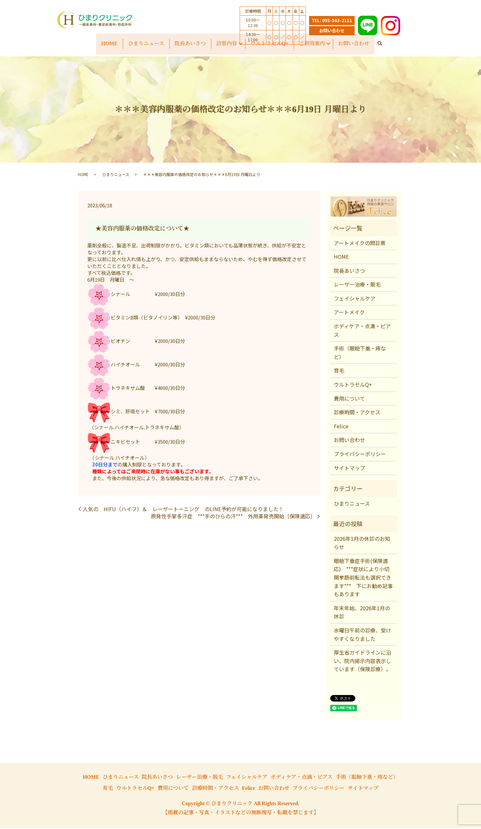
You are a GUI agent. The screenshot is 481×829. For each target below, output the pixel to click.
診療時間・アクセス (357, 413)
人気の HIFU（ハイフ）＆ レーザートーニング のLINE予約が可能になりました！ (183, 509)
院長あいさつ (349, 271)
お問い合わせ (332, 30)
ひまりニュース (146, 43)
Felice (341, 427)
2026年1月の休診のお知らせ (362, 543)
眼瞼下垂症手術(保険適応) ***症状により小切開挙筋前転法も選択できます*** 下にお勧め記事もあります (363, 578)
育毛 (339, 371)
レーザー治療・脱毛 (357, 285)
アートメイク (349, 313)
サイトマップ (349, 468)
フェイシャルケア (354, 299)
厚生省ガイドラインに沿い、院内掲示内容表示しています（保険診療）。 (362, 661)
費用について (349, 399)
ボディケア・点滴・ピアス (362, 331)
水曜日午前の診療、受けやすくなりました (362, 635)
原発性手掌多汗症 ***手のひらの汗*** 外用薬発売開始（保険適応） (233, 517)
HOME (109, 43)
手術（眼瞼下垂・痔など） (360, 353)
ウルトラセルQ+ (353, 385)
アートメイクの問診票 (360, 243)
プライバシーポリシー (360, 455)
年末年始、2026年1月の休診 (362, 613)
